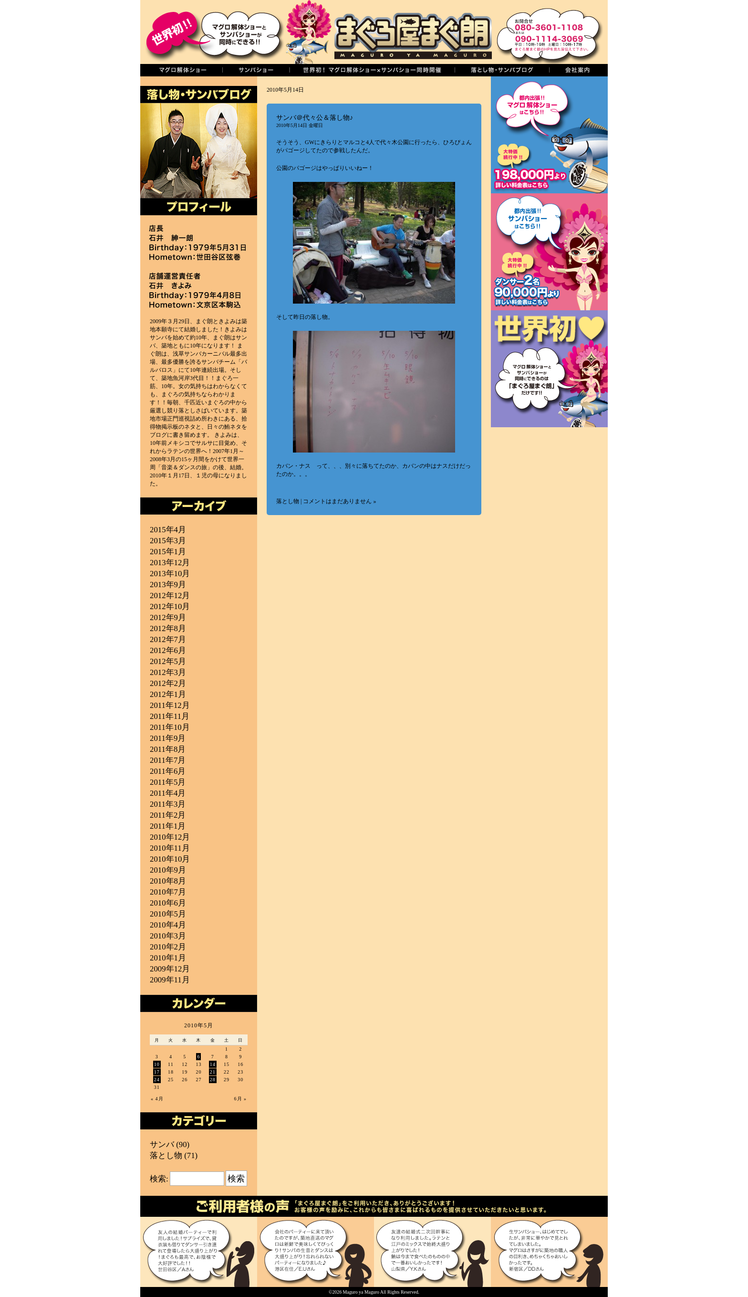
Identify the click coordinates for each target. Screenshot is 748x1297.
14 (213, 1064)
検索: (159, 1178)
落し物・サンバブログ (502, 70)
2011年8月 (168, 749)
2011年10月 (170, 727)
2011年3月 (168, 804)
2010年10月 (170, 859)
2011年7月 (168, 760)
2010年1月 (168, 957)
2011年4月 (168, 793)
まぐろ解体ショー (549, 134)
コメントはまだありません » (339, 501)
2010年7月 (168, 891)
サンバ (162, 1144)
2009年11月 (170, 979)
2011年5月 (168, 782)
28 (213, 1079)
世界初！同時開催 (372, 70)
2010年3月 (168, 935)
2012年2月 (168, 683)
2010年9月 (168, 870)
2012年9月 (168, 617)
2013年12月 (170, 562)
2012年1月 (168, 694)
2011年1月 (168, 826)
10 (157, 1064)
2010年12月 (170, 837)
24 (157, 1079)
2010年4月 (168, 924)
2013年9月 (168, 584)
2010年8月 (168, 881)
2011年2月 (168, 815)
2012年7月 (168, 639)
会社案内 (578, 70)
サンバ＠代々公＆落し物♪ (314, 117)
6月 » (240, 1098)
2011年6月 (168, 771)
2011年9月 (168, 738)
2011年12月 (170, 705)
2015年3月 (168, 540)
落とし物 (287, 501)
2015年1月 (168, 551)
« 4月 (157, 1098)
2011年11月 (169, 716)
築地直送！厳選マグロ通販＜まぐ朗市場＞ (549, 485)
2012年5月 (168, 661)
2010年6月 (168, 902)
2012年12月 (170, 595)
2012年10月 (170, 606)
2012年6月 (168, 650)
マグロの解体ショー (181, 70)
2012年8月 (168, 628)
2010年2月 (168, 946)
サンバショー (255, 70)
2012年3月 (168, 672)
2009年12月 (170, 968)
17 (157, 1072)
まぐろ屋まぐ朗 (388, 32)
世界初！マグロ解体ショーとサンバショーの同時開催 (549, 368)
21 (213, 1072)
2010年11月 (170, 848)
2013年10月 (170, 573)
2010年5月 (168, 913)
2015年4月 (168, 529)
